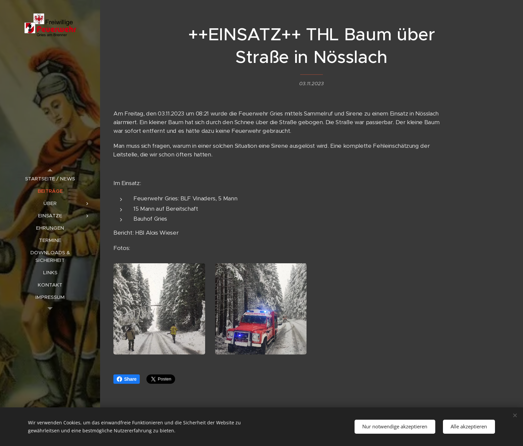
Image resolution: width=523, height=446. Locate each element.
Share (126, 379)
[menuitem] (50, 178)
